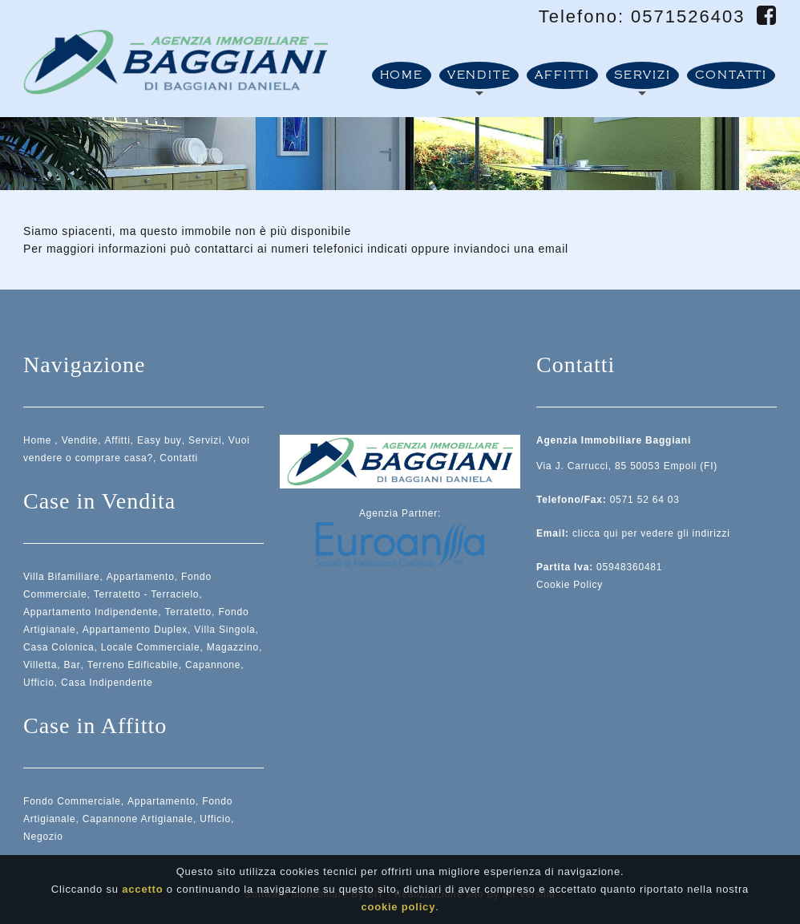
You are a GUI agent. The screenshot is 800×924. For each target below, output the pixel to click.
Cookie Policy (569, 584)
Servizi (642, 75)
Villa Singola (224, 629)
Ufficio (39, 682)
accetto (142, 893)
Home (401, 75)
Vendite (479, 75)
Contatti (731, 75)
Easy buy (159, 440)
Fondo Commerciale (72, 801)
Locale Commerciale (150, 647)
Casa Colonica (58, 647)
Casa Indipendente (106, 682)
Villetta (40, 665)
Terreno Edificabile (133, 665)
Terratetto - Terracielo (147, 594)
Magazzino (233, 647)
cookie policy (398, 911)
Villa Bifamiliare (61, 576)
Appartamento (141, 576)
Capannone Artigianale (138, 819)
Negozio (43, 836)
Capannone (212, 665)
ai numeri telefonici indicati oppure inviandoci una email (412, 248)
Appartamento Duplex (135, 629)
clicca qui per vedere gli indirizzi (651, 533)
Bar (71, 665)
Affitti (562, 75)
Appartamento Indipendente (90, 612)
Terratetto (188, 612)
